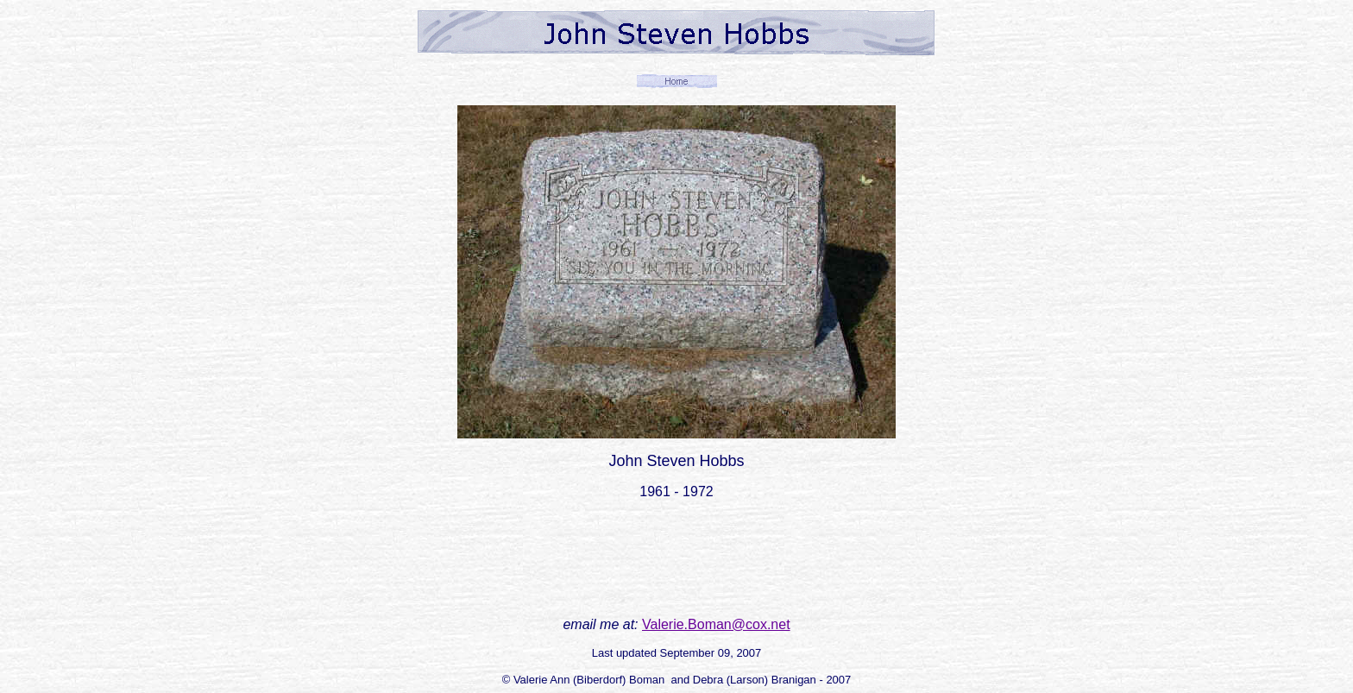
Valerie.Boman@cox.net (716, 624)
